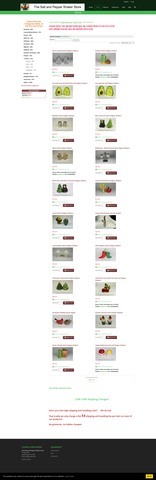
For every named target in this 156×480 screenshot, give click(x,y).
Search (76, 39)
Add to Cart (68, 75)
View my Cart (26, 97)
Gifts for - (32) (28, 38)
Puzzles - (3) (28, 73)
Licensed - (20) (28, 44)
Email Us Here (26, 459)
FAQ (52, 453)
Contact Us (103, 77)
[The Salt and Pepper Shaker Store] (52, 7)
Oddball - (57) (28, 50)
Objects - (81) (28, 47)
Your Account (55, 450)
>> (94, 382)
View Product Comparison (30, 86)
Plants (63, 36)
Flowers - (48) (30, 61)
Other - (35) (29, 67)
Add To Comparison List (60, 72)
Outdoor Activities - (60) (32, 53)
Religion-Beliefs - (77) (31, 76)
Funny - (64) (28, 35)
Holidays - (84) (28, 41)
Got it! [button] (149, 476)
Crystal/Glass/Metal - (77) (32, 32)
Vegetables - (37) (31, 70)
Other (68, 36)
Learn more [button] (69, 476)
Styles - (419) (28, 82)
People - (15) (28, 56)
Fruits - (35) (29, 64)
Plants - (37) (29, 59)
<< (88, 382)
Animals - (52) (28, 29)
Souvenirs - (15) (29, 79)
